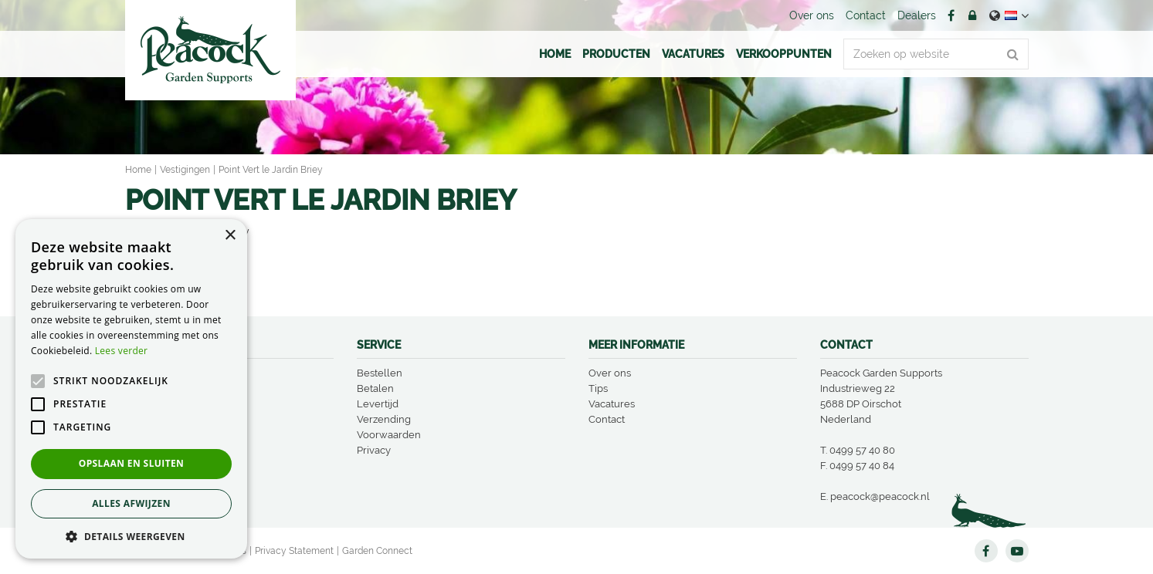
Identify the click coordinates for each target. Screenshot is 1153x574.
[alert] (131, 389)
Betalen (375, 388)
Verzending (384, 419)
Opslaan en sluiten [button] (132, 463)
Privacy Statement (294, 550)
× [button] (230, 235)
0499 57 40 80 (862, 450)
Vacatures (611, 404)
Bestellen (379, 373)
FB (951, 15)
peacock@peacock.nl (880, 496)
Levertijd (377, 404)
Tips (598, 388)
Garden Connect (377, 550)
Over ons (609, 373)
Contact (606, 419)
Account (972, 15)
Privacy (374, 450)
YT (1017, 550)
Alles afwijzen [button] (131, 503)
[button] (131, 535)
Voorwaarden (389, 435)
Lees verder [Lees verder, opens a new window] (121, 350)
